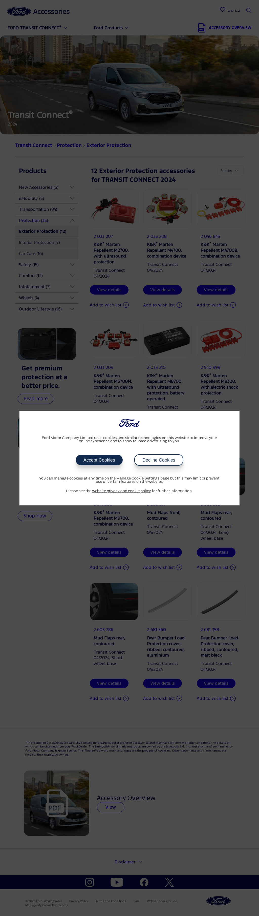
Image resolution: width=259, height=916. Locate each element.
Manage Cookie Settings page (142, 478)
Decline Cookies (158, 460)
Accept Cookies (99, 460)
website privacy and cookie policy (121, 491)
